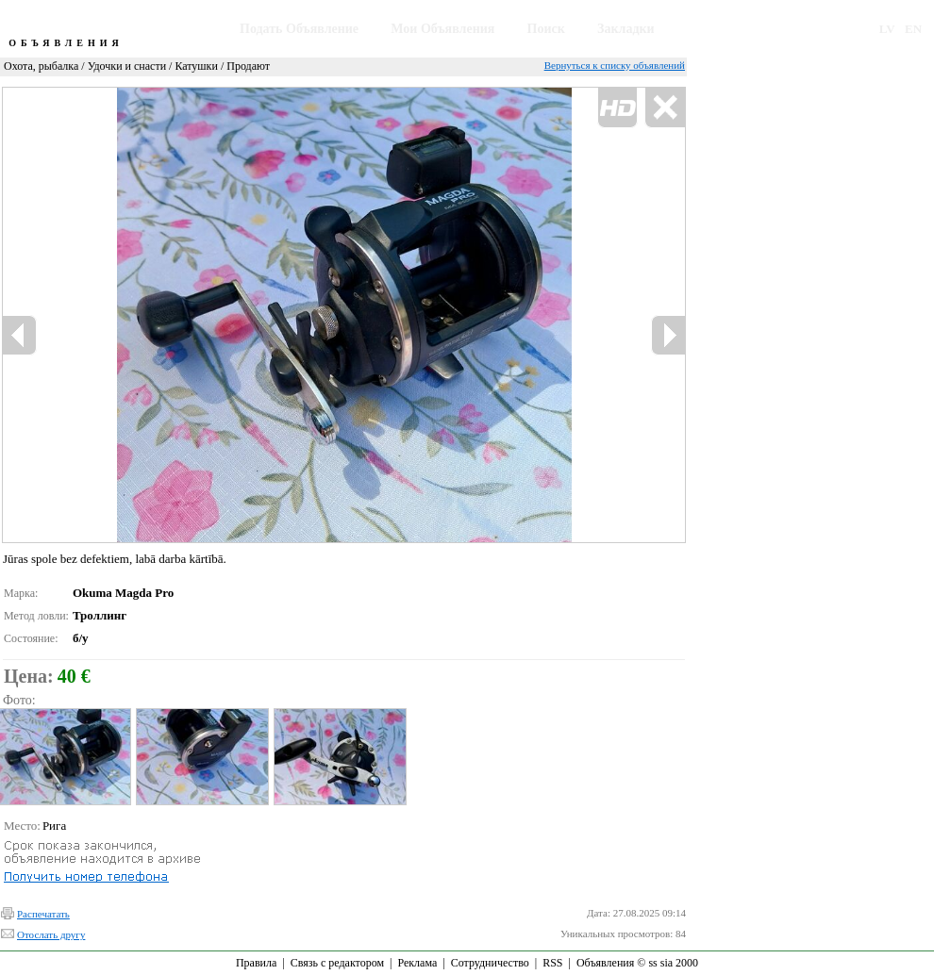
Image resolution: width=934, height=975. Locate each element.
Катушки (196, 66)
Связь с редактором (337, 962)
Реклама (417, 962)
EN (913, 29)
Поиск (546, 29)
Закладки (626, 29)
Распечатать (43, 913)
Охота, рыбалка (41, 66)
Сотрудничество (490, 962)
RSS (552, 962)
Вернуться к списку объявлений (614, 65)
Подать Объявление (299, 29)
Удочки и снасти (127, 66)
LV (887, 29)
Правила (256, 962)
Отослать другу (51, 934)
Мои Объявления (442, 29)
